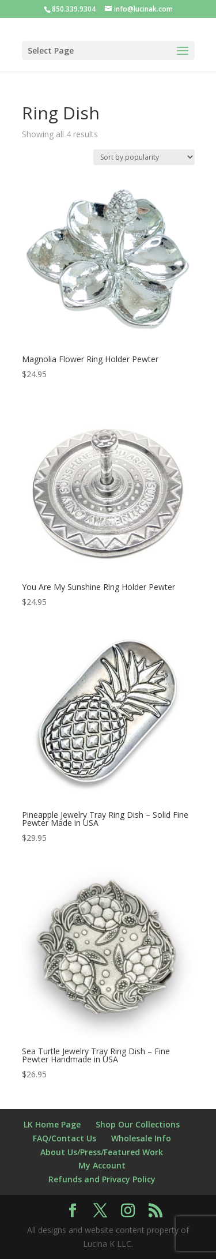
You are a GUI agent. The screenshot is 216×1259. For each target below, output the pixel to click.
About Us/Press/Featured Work (101, 1152)
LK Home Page (52, 1124)
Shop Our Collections (138, 1124)
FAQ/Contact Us (64, 1138)
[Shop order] (144, 157)
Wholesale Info (141, 1138)
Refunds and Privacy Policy (102, 1179)
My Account (102, 1165)
